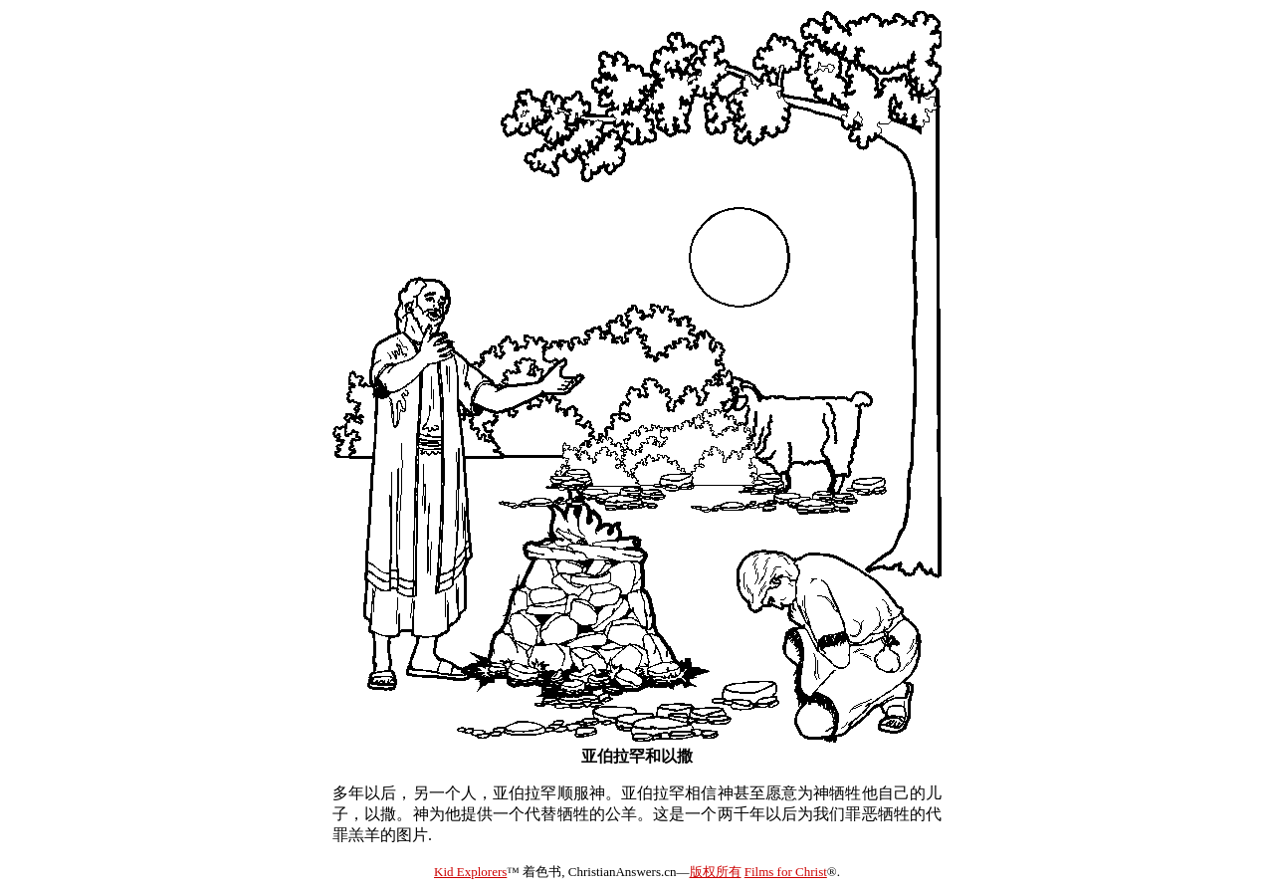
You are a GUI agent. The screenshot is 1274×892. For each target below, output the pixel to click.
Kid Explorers (470, 871)
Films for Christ (785, 871)
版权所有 (716, 871)
